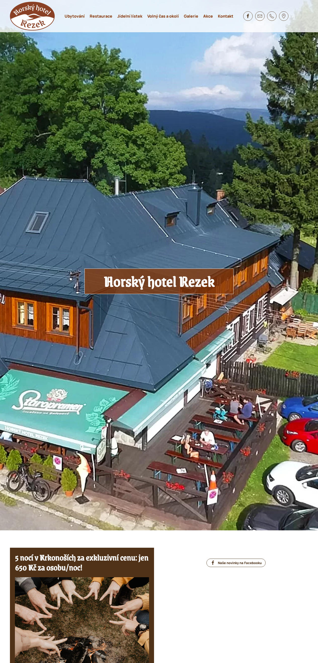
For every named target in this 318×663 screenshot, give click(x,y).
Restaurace (101, 16)
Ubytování (75, 16)
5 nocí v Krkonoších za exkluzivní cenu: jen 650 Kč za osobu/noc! (81, 562)
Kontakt (225, 16)
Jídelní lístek (129, 16)
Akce (208, 16)
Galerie (191, 16)
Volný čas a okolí (163, 16)
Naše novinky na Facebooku (236, 562)
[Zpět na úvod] (32, 16)
